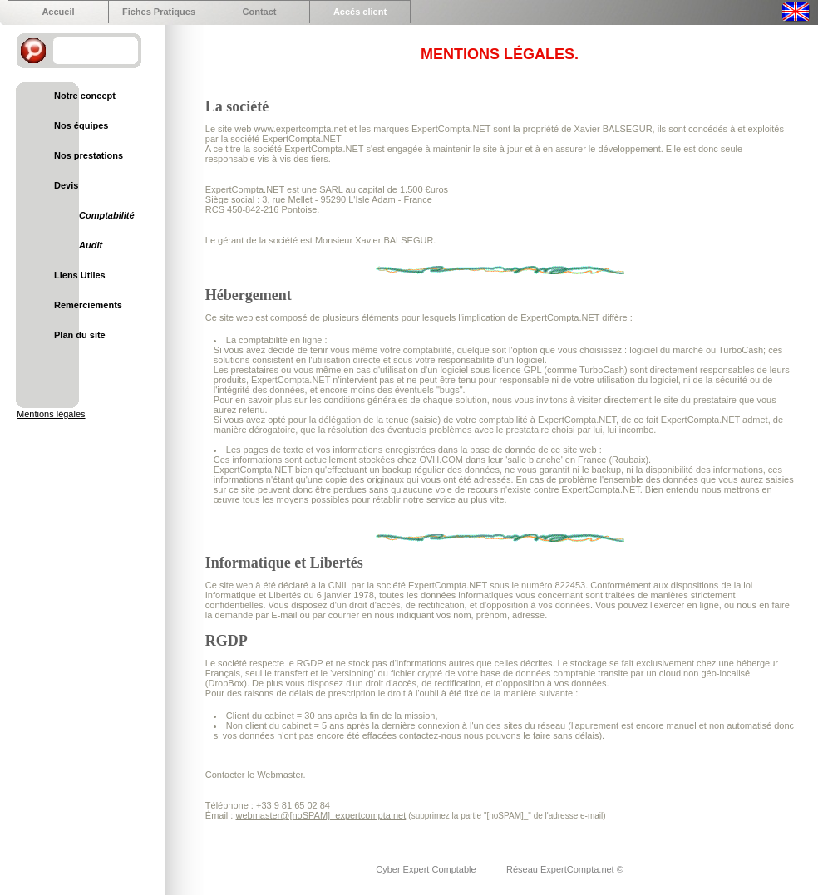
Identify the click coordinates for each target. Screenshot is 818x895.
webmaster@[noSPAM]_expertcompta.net (320, 815)
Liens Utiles (80, 275)
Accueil (58, 12)
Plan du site (80, 335)
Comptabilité (107, 215)
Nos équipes (81, 125)
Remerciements (88, 305)
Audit (90, 245)
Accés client (360, 12)
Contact (260, 12)
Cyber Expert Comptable (427, 869)
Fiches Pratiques (158, 12)
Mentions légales (51, 414)
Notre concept (85, 96)
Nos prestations (88, 155)
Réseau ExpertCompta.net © (564, 869)
